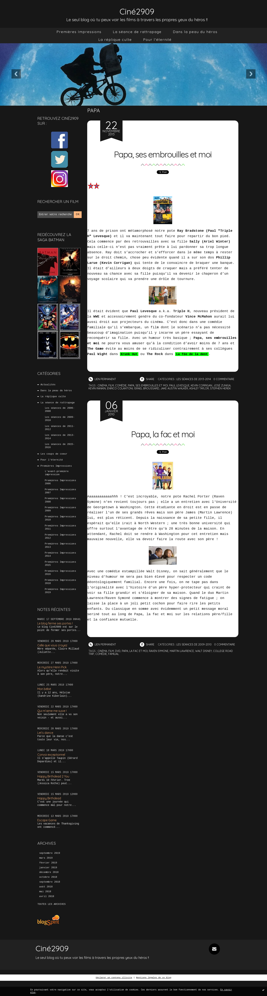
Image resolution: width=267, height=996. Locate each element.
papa (132, 385)
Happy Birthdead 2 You (54, 789)
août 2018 (46, 901)
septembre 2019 (49, 866)
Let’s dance (45, 745)
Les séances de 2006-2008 (60, 411)
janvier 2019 (48, 881)
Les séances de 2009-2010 (60, 421)
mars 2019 (46, 871)
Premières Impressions (79, 32)
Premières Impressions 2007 (60, 497)
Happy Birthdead (49, 811)
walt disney (208, 656)
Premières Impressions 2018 (60, 592)
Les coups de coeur (54, 457)
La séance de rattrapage (137, 32)
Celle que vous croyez (53, 657)
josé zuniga (227, 385)
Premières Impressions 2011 (60, 535)
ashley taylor (204, 388)
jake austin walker (177, 388)
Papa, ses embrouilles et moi (163, 153)
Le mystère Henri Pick (53, 679)
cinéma (102, 385)
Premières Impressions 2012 (60, 545)
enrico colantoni (121, 388)
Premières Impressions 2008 (60, 507)
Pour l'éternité (157, 39)
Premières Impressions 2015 (60, 573)
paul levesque (182, 385)
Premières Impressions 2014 (60, 564)
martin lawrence (186, 656)
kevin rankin (98, 388)
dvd (119, 656)
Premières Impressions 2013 (60, 554)
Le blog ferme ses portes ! (56, 635)
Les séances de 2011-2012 (60, 430)
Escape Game (47, 833)
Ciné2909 (137, 10)
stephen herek (226, 388)
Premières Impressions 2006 (60, 487)
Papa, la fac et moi (162, 432)
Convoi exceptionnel (52, 767)
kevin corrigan (205, 385)
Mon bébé (44, 701)
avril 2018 (46, 911)
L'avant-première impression (57, 478)
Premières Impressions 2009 (60, 516)
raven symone (161, 656)
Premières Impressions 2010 (60, 526)
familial (123, 658)
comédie (122, 385)
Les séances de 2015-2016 (60, 449)
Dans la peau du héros (195, 32)
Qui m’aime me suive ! (53, 723)
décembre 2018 (49, 886)
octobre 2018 (48, 891)
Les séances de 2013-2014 (60, 440)
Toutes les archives (51, 919)
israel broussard (149, 388)
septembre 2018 (49, 896)
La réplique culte (115, 39)
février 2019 (48, 876)
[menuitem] (79, 32)
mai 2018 (45, 906)
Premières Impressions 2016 (60, 583)
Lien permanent (103, 379)
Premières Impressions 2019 (60, 602)
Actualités (48, 384)
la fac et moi (140, 656)
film (112, 385)
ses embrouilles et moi (154, 385)
